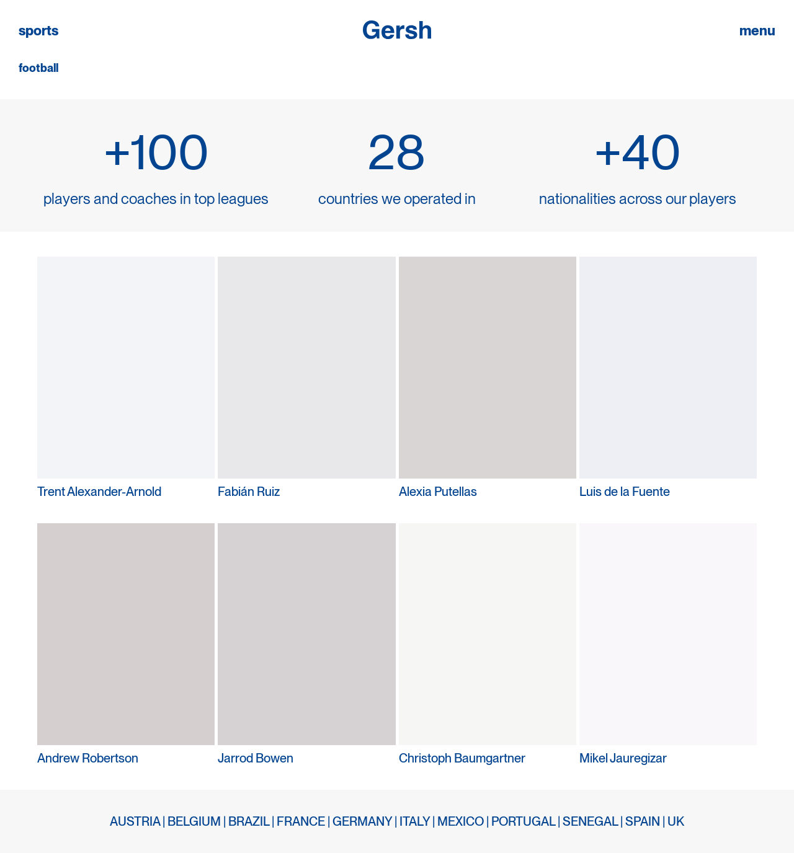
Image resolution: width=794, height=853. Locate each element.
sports (38, 30)
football (38, 68)
